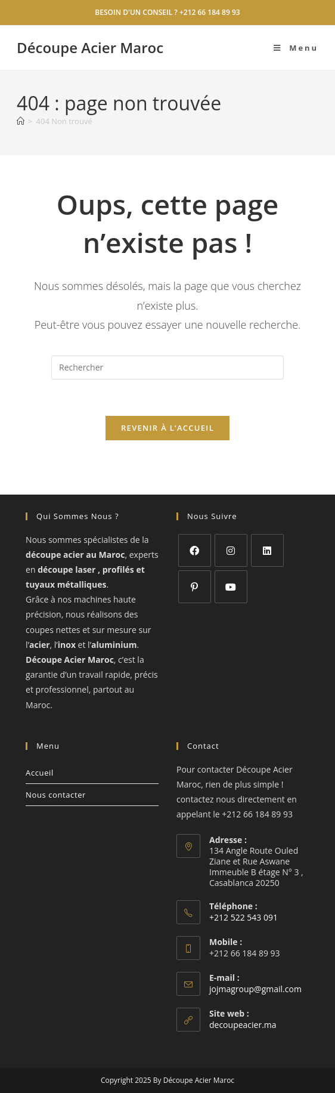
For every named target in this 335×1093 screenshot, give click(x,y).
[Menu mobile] (296, 47)
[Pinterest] (194, 586)
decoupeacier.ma (243, 1024)
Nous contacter (56, 794)
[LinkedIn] (267, 550)
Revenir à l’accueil (167, 427)
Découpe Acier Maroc (90, 47)
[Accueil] (20, 121)
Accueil (40, 772)
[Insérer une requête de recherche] (167, 367)
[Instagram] (231, 550)
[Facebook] (194, 550)
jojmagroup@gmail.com (255, 989)
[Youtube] (231, 586)
